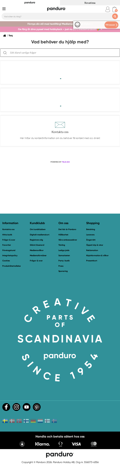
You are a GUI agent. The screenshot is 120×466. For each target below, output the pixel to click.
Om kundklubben (37, 229)
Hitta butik (7, 234)
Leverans (90, 234)
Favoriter (6, 245)
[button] (60, 130)
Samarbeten (64, 255)
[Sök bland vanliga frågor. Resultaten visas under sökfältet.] (63, 53)
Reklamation (92, 250)
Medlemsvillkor (37, 250)
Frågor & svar (8, 240)
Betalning (90, 229)
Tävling (61, 245)
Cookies (6, 261)
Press (60, 266)
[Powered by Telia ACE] (60, 162)
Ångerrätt (90, 240)
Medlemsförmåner (38, 255)
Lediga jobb (63, 250)
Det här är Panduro (67, 229)
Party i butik (64, 260)
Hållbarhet (63, 234)
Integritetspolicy (10, 255)
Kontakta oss (8, 229)
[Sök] (5, 53)
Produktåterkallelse (11, 266)
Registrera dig (36, 240)
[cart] (114, 9)
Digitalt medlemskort (39, 234)
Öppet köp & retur (94, 245)
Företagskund (8, 250)
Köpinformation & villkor (97, 255)
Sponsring (63, 271)
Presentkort (91, 260)
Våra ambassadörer (67, 240)
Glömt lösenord (37, 245)
